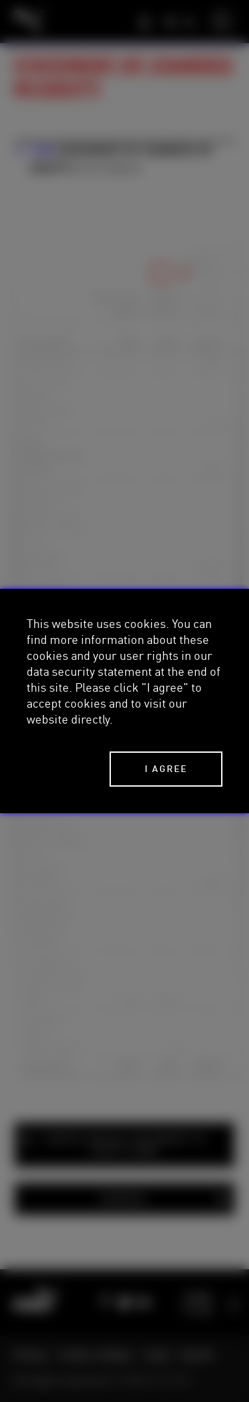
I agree (166, 768)
